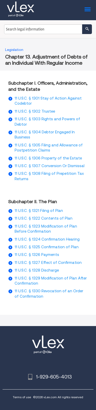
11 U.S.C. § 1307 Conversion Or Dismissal (49, 166)
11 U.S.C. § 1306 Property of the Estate (48, 158)
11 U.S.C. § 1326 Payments (37, 255)
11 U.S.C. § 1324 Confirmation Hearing (47, 239)
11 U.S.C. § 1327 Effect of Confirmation (48, 263)
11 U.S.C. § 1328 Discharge (37, 270)
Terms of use (22, 397)
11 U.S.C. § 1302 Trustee (35, 111)
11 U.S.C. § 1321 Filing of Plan (39, 211)
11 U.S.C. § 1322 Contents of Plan (43, 218)
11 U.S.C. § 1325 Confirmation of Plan (47, 247)
